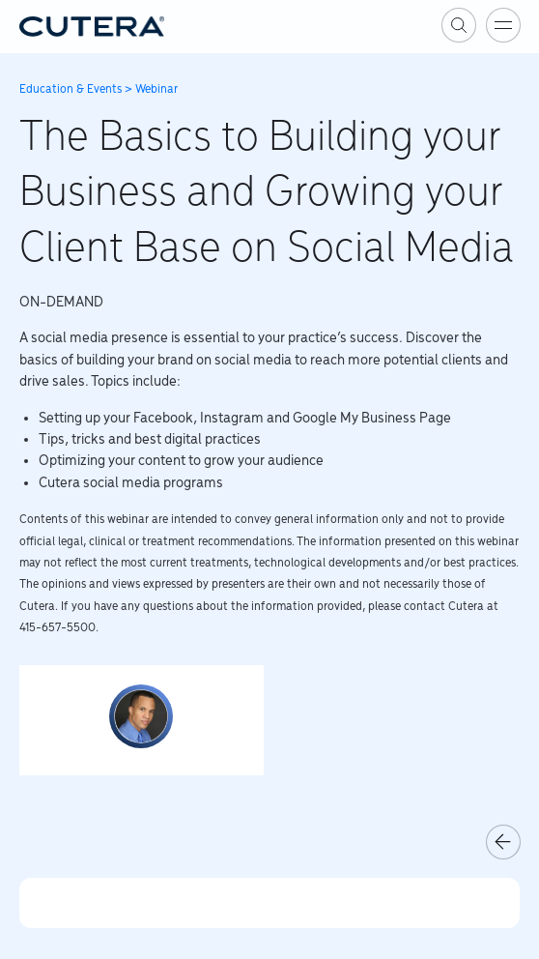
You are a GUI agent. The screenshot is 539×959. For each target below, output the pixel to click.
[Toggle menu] (503, 25)
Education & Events (70, 89)
